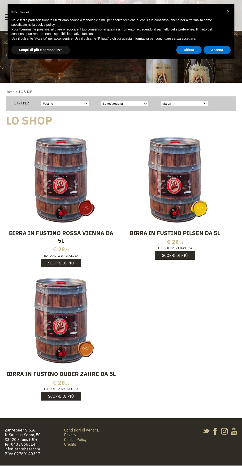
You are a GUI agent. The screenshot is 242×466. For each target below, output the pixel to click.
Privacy (70, 435)
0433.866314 (23, 444)
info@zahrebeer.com (22, 449)
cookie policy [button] (45, 24)
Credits (70, 444)
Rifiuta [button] (189, 50)
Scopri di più (61, 263)
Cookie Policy (75, 440)
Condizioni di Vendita (81, 430)
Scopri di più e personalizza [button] (40, 50)
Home (10, 92)
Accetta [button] (217, 50)
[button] (228, 11)
